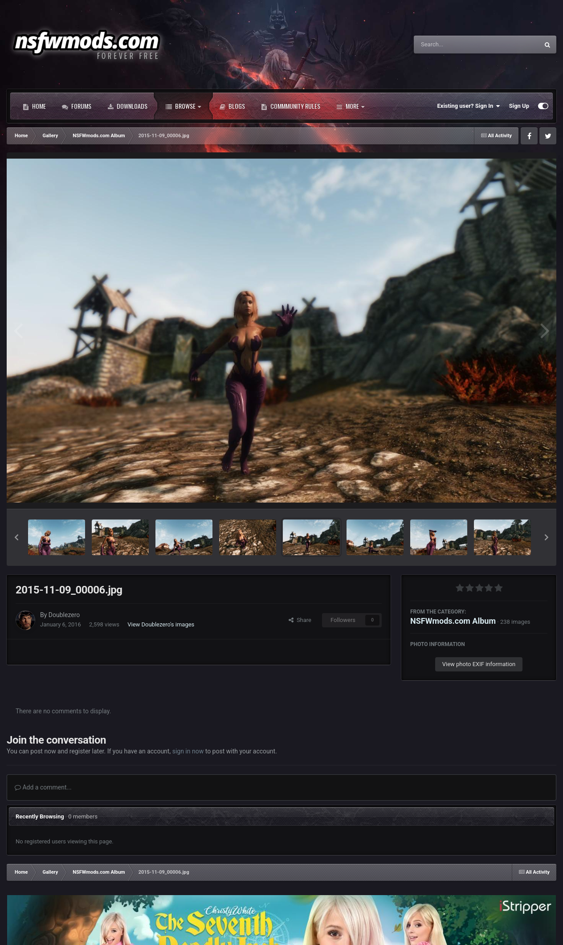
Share (300, 620)
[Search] (454, 44)
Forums (76, 106)
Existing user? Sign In (468, 106)
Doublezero (64, 614)
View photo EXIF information (479, 664)
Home (34, 106)
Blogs (232, 106)
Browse (183, 106)
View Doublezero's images (160, 624)
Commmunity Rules (290, 106)
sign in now (188, 751)
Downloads (127, 106)
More (350, 106)
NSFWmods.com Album (453, 621)
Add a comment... (43, 787)
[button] (16, 537)
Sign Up (519, 105)
